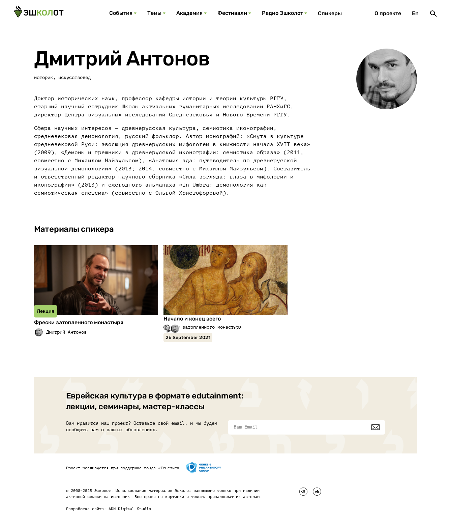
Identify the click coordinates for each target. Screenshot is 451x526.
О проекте (387, 13)
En (415, 13)
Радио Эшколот (282, 13)
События (120, 13)
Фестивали (232, 13)
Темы (154, 13)
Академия (189, 13)
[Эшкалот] (38, 13)
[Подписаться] (375, 427)
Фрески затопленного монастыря (78, 322)
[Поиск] (433, 13)
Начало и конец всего (192, 318)
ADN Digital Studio (130, 508)
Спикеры (330, 13)
